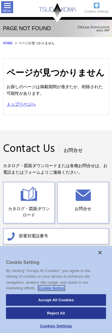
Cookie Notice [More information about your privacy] (52, 288)
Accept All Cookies (56, 300)
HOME (8, 43)
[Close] (100, 252)
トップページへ (21, 104)
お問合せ (83, 209)
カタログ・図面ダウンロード (29, 212)
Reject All (56, 313)
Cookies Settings (97, 11)
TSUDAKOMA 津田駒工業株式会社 (57, 12)
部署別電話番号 (33, 235)
